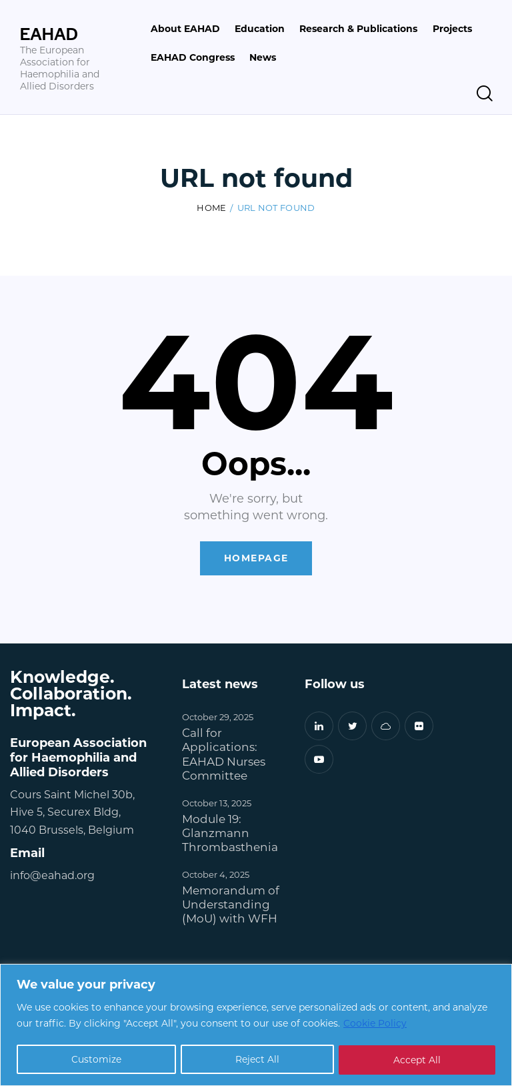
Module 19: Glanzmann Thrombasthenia (230, 833)
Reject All (257, 1059)
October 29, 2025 (217, 717)
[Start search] (484, 93)
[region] (256, 1025)
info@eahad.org (52, 875)
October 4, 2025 (215, 874)
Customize (96, 1059)
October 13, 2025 (216, 802)
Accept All (417, 1059)
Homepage (256, 558)
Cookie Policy (375, 1023)
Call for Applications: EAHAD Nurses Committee (223, 754)
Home (211, 207)
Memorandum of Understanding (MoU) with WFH (230, 904)
